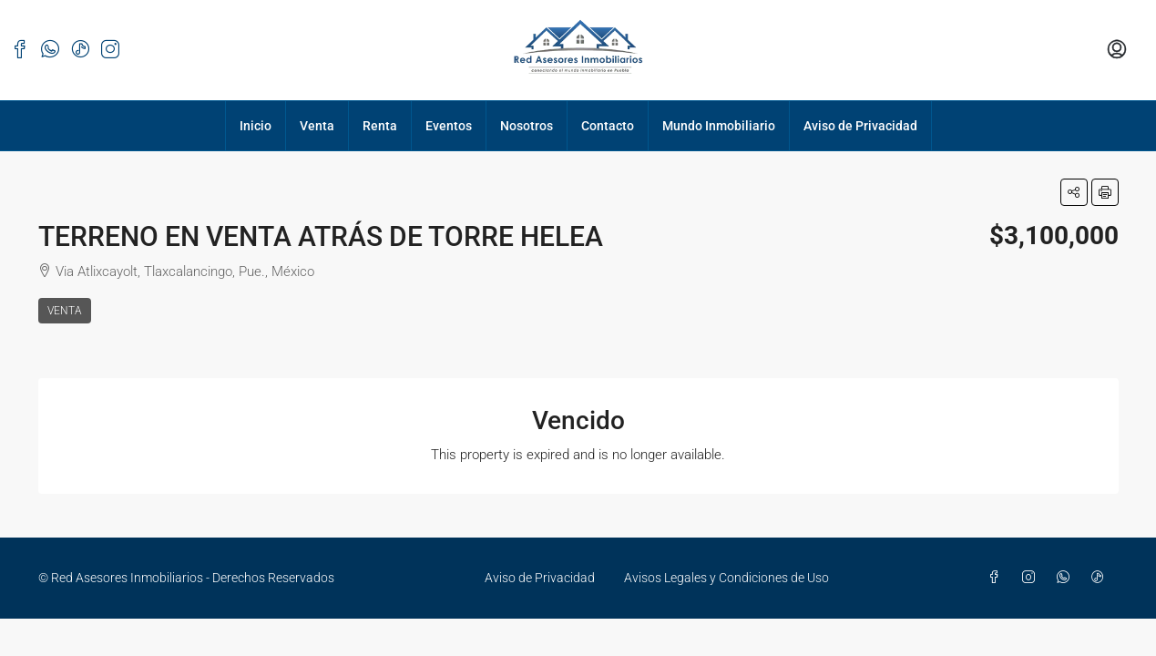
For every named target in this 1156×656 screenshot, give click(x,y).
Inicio (255, 125)
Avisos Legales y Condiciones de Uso (726, 577)
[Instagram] (1032, 577)
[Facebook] (997, 577)
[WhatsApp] (1067, 577)
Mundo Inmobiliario (718, 125)
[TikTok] (1101, 577)
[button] (1074, 192)
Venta (317, 125)
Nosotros (526, 125)
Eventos (448, 125)
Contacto (607, 125)
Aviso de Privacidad (860, 125)
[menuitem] (1117, 50)
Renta (380, 125)
